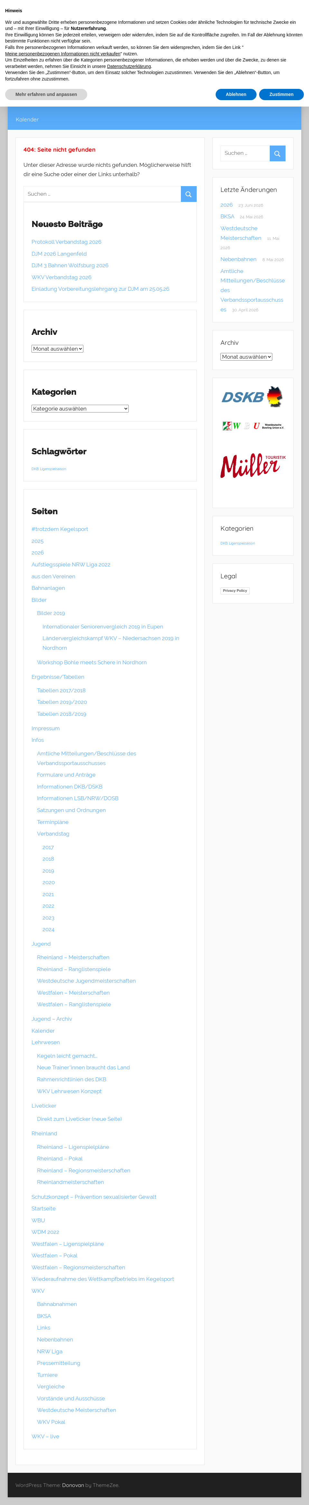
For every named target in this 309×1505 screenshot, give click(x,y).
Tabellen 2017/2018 (61, 690)
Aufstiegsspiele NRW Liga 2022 (71, 564)
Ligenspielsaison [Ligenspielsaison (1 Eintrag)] (53, 469)
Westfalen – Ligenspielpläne (68, 1244)
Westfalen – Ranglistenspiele (74, 1004)
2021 (48, 894)
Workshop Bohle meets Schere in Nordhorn (92, 662)
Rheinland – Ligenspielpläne (73, 1147)
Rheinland (44, 1133)
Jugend (41, 944)
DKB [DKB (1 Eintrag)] (35, 469)
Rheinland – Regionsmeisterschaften (83, 1170)
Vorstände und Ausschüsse (71, 1398)
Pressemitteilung (58, 1363)
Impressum (46, 728)
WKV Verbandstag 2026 (61, 277)
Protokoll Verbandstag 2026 (66, 242)
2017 (48, 847)
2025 (37, 541)
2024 (48, 929)
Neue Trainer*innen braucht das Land (83, 1067)
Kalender (27, 119)
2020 (48, 882)
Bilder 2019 (51, 613)
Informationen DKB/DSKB (69, 786)
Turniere (47, 1375)
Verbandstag (53, 833)
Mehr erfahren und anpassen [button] (46, 94)
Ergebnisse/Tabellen (58, 677)
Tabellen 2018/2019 (61, 714)
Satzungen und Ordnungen (71, 810)
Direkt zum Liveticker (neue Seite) (79, 1119)
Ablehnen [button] (236, 94)
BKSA (44, 1316)
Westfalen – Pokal (55, 1255)
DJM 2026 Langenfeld (59, 254)
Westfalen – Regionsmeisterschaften (78, 1267)
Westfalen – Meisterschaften (73, 992)
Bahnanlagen (48, 588)
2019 (48, 870)
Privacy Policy (235, 590)
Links (43, 1327)
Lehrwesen (46, 1042)
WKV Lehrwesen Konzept (69, 1091)
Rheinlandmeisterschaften (70, 1182)
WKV (38, 1291)
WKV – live (45, 1436)
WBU (38, 1220)
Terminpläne (53, 822)
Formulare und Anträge (66, 774)
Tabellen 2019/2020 (62, 702)
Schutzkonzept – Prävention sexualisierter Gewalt (94, 1197)
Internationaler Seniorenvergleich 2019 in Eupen (102, 626)
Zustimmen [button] (281, 94)
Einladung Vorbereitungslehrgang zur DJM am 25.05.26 (100, 289)
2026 (38, 552)
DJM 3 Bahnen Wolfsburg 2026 (70, 265)
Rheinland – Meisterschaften (73, 957)
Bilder (39, 600)
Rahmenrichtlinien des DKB (71, 1079)
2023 (48, 917)
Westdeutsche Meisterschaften (76, 1410)
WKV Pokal (51, 1422)
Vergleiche (51, 1386)
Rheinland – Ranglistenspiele (74, 969)
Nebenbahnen (55, 1339)
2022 (48, 906)
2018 (48, 859)
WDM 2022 (45, 1232)
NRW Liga (49, 1351)
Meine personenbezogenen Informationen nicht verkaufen (62, 53)
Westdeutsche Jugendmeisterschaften (86, 981)
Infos (38, 740)
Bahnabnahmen (57, 1304)
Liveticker (44, 1106)
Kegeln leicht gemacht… (67, 1056)
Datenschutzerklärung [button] (129, 66)
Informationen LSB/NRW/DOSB (77, 798)
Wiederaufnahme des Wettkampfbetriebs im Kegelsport (103, 1279)
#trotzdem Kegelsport (60, 529)
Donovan (73, 1485)
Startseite (44, 1208)
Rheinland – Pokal (60, 1158)
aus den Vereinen (53, 576)
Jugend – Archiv (52, 1019)
